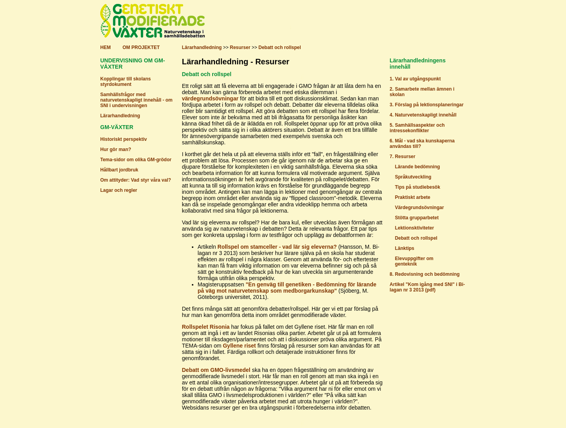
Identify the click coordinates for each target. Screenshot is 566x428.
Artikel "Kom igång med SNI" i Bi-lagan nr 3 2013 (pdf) (427, 287)
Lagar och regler (118, 190)
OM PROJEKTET (141, 47)
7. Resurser (402, 156)
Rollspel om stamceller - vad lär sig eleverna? (276, 247)
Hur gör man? (115, 149)
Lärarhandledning (202, 47)
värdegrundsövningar (210, 98)
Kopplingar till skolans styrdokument (125, 81)
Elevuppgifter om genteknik (411, 261)
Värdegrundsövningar (419, 207)
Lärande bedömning (417, 166)
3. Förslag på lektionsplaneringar (426, 104)
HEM (105, 47)
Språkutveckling (413, 177)
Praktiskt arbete (412, 197)
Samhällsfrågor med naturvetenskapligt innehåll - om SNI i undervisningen (136, 100)
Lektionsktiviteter (414, 228)
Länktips (404, 248)
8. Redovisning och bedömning (424, 274)
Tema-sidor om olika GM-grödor (135, 159)
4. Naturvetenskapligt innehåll (423, 115)
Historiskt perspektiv (123, 139)
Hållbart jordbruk (119, 170)
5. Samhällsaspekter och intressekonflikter (417, 127)
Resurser (240, 47)
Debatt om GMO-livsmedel (216, 370)
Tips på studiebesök (417, 187)
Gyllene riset (239, 345)
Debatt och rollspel (279, 47)
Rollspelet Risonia (206, 327)
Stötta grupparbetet (417, 217)
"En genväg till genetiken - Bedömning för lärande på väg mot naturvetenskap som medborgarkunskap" (287, 287)
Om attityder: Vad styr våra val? (135, 180)
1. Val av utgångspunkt (415, 79)
